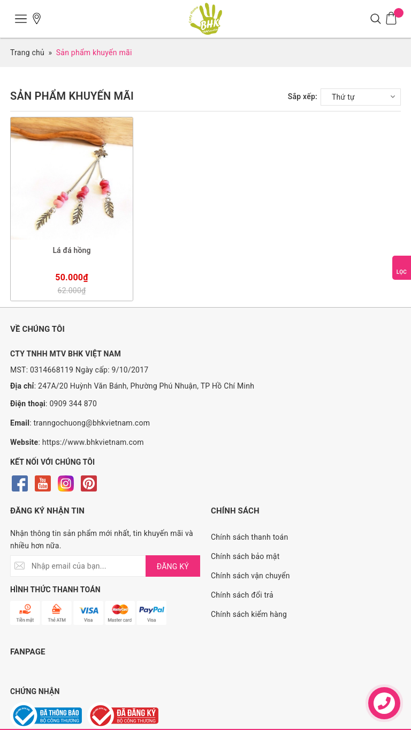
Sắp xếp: (302, 96)
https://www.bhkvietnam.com (93, 442)
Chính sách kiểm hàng (249, 614)
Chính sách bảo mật (245, 556)
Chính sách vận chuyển (250, 575)
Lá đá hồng (71, 250)
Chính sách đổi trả (242, 595)
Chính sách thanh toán (249, 537)
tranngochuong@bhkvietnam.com (92, 423)
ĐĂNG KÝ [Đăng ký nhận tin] (173, 566)
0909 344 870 (73, 403)
